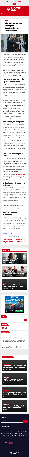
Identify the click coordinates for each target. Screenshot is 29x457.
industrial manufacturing (13, 90)
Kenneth (11, 262)
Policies (4, 257)
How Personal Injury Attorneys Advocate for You (13, 259)
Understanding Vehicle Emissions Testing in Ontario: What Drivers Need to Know (14, 367)
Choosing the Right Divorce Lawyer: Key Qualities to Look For (14, 272)
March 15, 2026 (7, 409)
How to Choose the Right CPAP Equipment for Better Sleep (13, 406)
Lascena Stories (6, 377)
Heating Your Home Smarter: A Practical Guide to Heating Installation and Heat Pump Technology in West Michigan (13, 341)
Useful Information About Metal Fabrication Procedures (8, 241)
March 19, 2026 (7, 396)
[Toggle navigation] (27, 14)
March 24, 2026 (7, 369)
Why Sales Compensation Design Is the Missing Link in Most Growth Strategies (14, 394)
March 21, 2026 (7, 382)
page (9, 148)
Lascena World (4, 430)
